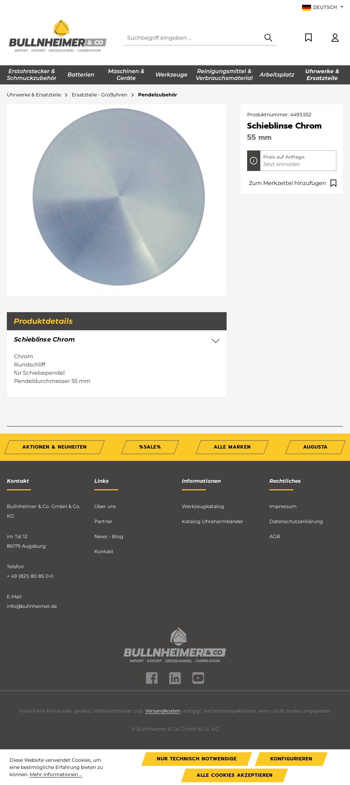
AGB (274, 536)
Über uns (105, 506)
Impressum (283, 506)
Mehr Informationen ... (56, 774)
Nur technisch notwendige (197, 758)
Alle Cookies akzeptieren (235, 775)
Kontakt (103, 551)
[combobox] (192, 38)
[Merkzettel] (308, 38)
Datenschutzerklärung (296, 521)
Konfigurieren (291, 758)
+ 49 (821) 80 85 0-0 (30, 576)
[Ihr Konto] (335, 38)
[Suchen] (268, 38)
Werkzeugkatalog (203, 506)
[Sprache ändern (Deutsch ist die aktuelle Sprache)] (322, 7)
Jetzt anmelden (281, 164)
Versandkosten (162, 711)
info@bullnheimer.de (32, 606)
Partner (103, 521)
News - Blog (108, 536)
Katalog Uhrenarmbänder (212, 521)
